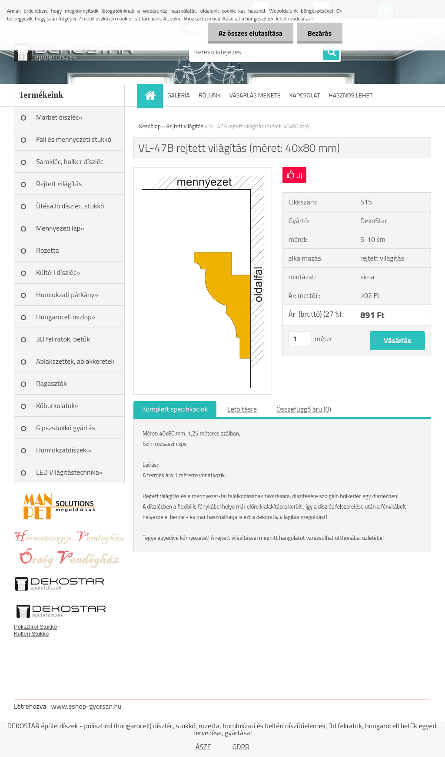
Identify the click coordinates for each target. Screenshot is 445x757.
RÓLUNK (210, 95)
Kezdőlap (150, 126)
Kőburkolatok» (57, 405)
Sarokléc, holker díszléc (69, 161)
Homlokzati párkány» (67, 294)
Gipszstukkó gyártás (65, 427)
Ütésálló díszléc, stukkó (70, 206)
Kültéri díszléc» (58, 272)
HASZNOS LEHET (350, 95)
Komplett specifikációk (175, 409)
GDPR (240, 746)
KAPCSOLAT (304, 95)
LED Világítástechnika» (69, 472)
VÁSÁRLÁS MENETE (255, 95)
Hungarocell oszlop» (65, 317)
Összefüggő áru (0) (303, 409)
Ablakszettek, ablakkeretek (75, 361)
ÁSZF (203, 746)
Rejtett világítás (59, 183)
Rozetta (47, 250)
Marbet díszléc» (59, 117)
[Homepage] (153, 95)
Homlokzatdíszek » (64, 450)
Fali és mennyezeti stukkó (73, 139)
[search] (331, 52)
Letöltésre (242, 409)
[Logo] (73, 52)
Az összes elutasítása (250, 33)
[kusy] (299, 338)
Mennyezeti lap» (60, 228)
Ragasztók (51, 383)
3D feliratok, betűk (63, 339)
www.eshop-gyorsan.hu (86, 706)
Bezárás (320, 33)
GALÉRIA (178, 95)
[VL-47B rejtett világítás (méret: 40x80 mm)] (203, 171)
